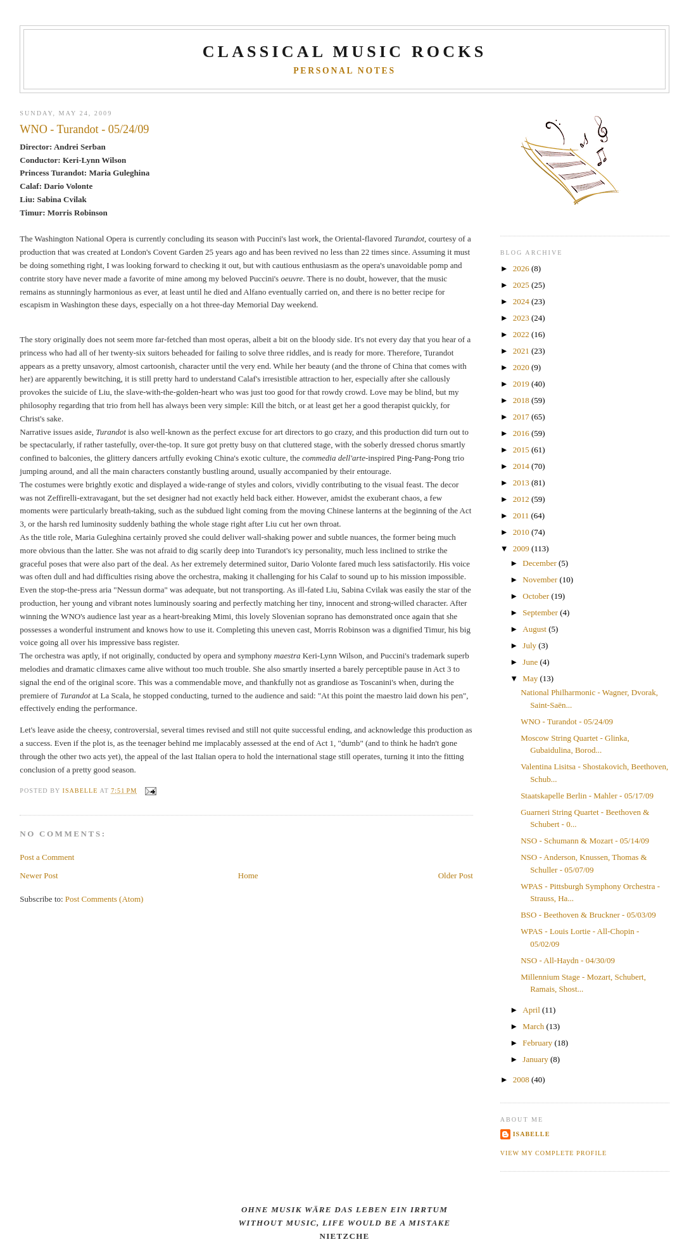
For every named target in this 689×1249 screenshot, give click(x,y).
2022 (522, 334)
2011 (522, 515)
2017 (522, 416)
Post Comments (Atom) (104, 899)
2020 (522, 367)
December (540, 563)
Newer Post (39, 875)
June (531, 662)
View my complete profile (553, 1153)
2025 (522, 285)
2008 (522, 1079)
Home (248, 875)
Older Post (455, 875)
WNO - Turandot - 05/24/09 (567, 721)
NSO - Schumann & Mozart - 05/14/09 (585, 840)
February (538, 1042)
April (532, 1010)
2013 (522, 482)
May (531, 678)
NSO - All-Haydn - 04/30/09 (568, 960)
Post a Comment (47, 857)
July (530, 645)
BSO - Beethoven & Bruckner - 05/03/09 (588, 914)
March (534, 1026)
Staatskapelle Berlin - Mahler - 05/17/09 (587, 795)
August (535, 629)
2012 (522, 499)
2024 (522, 301)
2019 (522, 383)
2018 (522, 400)
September (541, 612)
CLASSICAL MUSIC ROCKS (345, 51)
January (536, 1059)
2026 (522, 268)
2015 (522, 449)
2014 (522, 466)
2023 (522, 318)
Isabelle (531, 1134)
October (536, 596)
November (540, 579)
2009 (522, 548)
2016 (522, 433)
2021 (522, 350)
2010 (522, 532)
